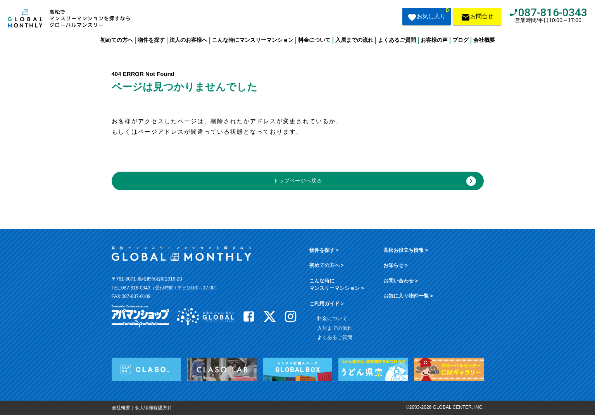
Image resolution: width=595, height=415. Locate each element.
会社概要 (484, 40)
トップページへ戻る (374, 181)
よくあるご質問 (397, 40)
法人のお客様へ (188, 40)
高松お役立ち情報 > (405, 250)
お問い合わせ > (400, 281)
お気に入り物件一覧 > (408, 296)
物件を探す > (324, 250)
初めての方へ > (326, 265)
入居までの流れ (354, 40)
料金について (314, 40)
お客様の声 (434, 40)
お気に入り (428, 15)
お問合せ (477, 18)
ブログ (460, 40)
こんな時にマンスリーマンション (252, 40)
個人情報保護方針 (153, 407)
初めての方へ (116, 40)
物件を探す (151, 40)
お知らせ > (395, 265)
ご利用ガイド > (326, 304)
